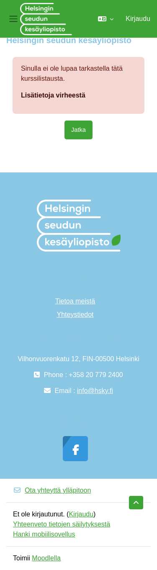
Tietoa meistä (75, 301)
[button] (105, 19)
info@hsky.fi (95, 390)
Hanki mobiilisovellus (44, 534)
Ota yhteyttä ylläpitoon (52, 490)
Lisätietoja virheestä (53, 95)
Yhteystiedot (75, 314)
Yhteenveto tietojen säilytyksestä (61, 524)
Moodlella (46, 558)
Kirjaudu (138, 18)
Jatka (78, 129)
